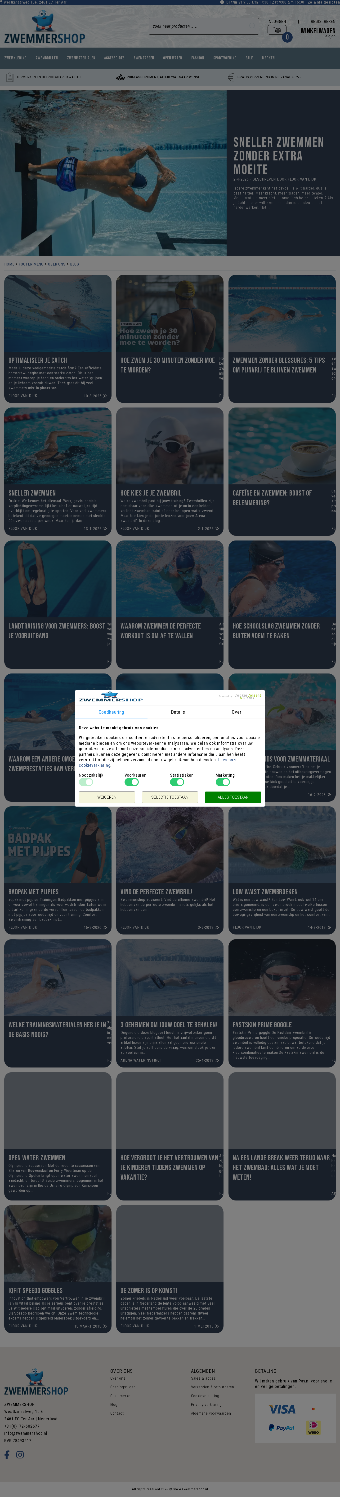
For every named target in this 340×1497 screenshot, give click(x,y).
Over (237, 712)
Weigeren (106, 797)
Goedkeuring (111, 712)
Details (178, 712)
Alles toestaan (233, 797)
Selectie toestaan (169, 797)
